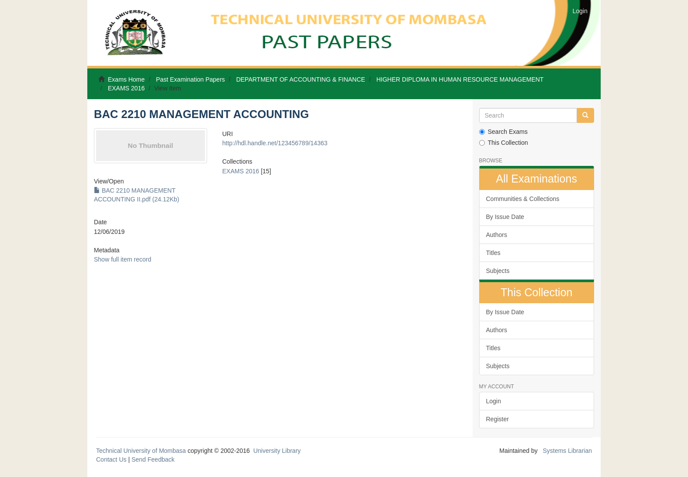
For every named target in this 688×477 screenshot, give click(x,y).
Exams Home (126, 79)
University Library (277, 450)
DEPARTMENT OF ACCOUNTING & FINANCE (300, 79)
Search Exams (503, 131)
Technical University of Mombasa (142, 450)
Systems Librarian (566, 450)
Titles (493, 252)
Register (497, 419)
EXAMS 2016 (126, 88)
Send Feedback (153, 459)
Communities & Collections (522, 198)
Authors (496, 234)
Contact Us (111, 459)
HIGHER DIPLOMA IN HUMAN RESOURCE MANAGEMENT (460, 79)
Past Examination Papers (190, 79)
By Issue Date (505, 216)
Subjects (498, 270)
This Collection (503, 142)
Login (493, 401)
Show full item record (122, 259)
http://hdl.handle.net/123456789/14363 (274, 143)
